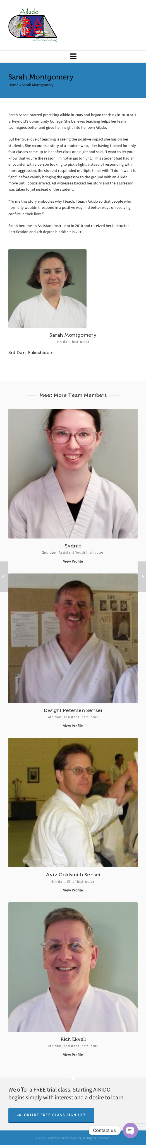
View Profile (73, 561)
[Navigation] (73, 56)
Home (13, 85)
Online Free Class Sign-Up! (51, 1115)
